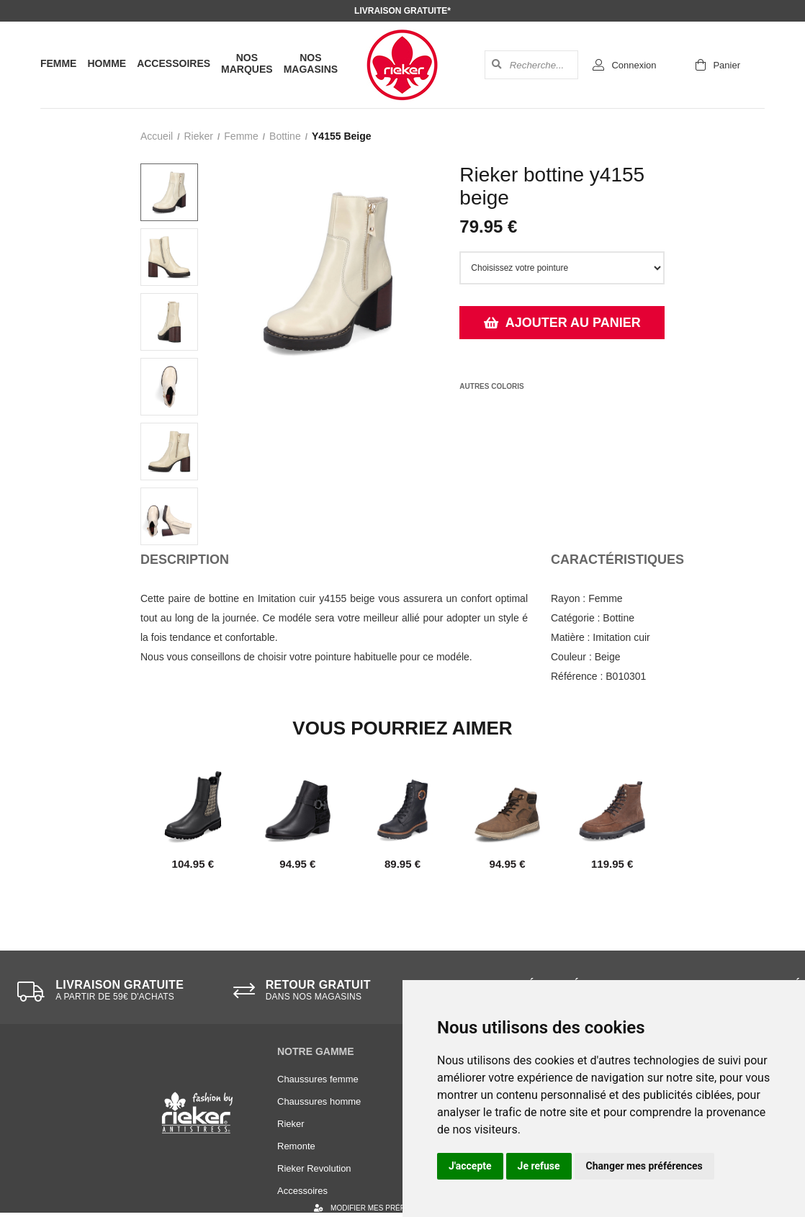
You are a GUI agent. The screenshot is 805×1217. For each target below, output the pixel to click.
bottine (285, 136)
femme (241, 136)
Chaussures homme (319, 1101)
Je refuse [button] (539, 1166)
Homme (106, 63)
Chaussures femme (318, 1079)
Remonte (296, 1146)
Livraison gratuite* (402, 11)
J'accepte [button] (470, 1166)
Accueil (156, 136)
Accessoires (173, 63)
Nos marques (247, 63)
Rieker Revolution (314, 1168)
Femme (58, 63)
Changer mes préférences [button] (644, 1166)
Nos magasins (311, 63)
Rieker (198, 136)
